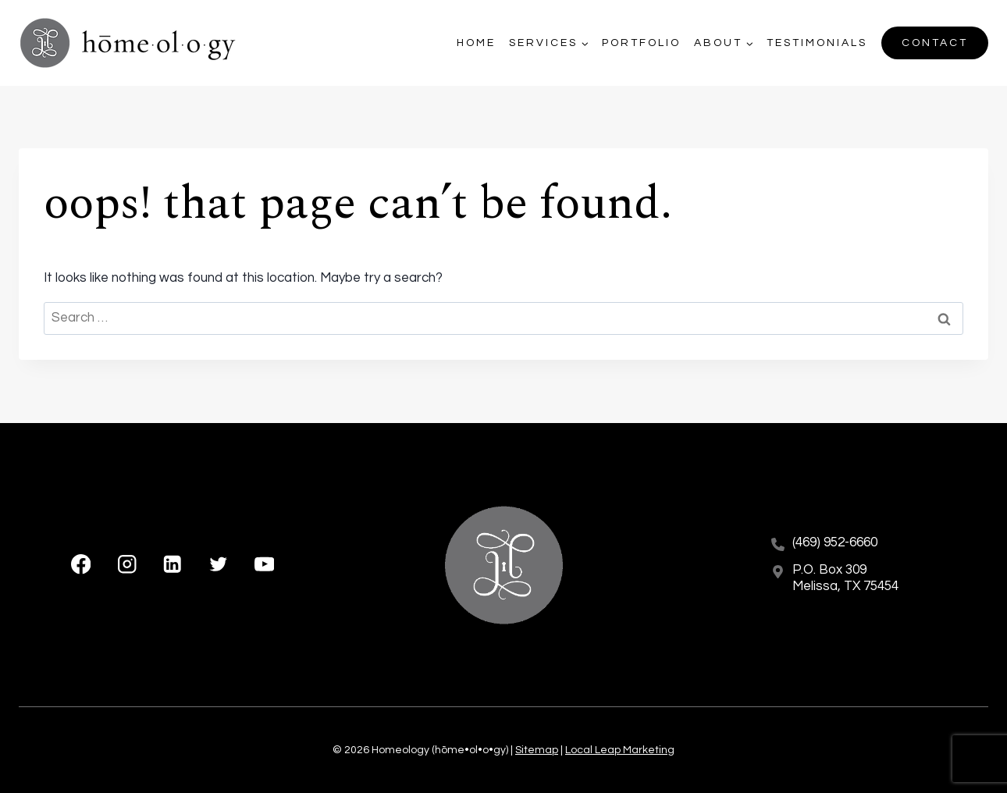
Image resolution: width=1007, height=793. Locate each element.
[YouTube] (264, 565)
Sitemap (536, 750)
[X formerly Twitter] (218, 565)
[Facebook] (81, 565)
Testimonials (817, 42)
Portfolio (641, 42)
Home (476, 42)
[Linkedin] (173, 565)
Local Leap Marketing (619, 750)
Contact (935, 42)
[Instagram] (127, 565)
